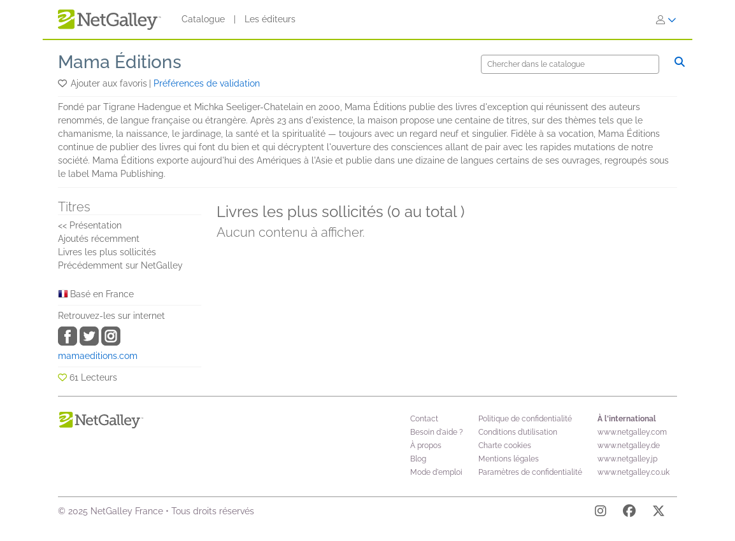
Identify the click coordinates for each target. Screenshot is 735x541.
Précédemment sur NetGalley (120, 265)
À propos (425, 445)
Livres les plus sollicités (107, 252)
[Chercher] (570, 64)
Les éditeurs (270, 19)
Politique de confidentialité (525, 418)
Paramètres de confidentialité (530, 472)
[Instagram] (600, 513)
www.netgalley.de (628, 445)
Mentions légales (508, 458)
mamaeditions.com (98, 356)
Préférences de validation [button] (206, 83)
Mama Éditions (120, 62)
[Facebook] (629, 513)
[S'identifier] (666, 20)
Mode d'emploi (436, 472)
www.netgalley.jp (627, 458)
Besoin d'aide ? (436, 432)
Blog (418, 458)
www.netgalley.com (632, 432)
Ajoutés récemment (98, 239)
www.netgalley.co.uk (633, 472)
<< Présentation (90, 225)
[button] (63, 83)
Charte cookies (504, 445)
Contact (424, 418)
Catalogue (203, 19)
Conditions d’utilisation (517, 432)
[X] (658, 513)
